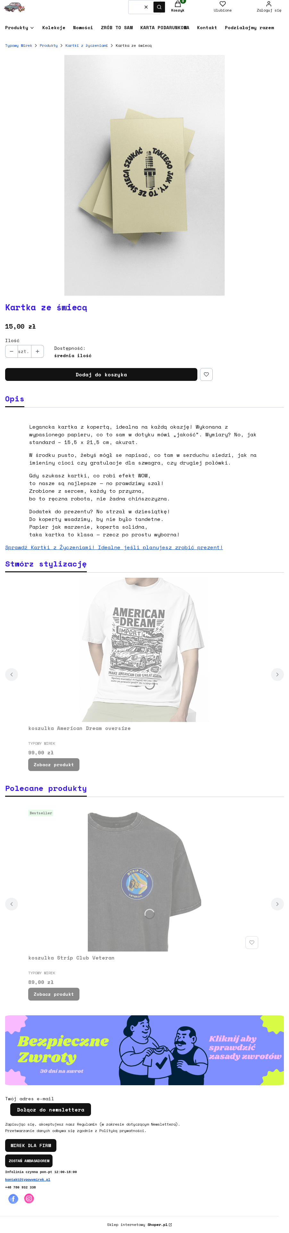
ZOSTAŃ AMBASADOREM (29, 1160)
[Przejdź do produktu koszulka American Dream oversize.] (144, 650)
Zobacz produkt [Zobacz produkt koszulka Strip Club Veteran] (54, 994)
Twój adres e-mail (29, 1098)
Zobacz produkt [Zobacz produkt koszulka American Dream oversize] (54, 764)
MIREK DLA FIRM (31, 1145)
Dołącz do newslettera (50, 1109)
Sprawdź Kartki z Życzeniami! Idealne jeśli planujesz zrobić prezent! (114, 547)
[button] (159, 7)
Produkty (49, 45)
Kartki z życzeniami (86, 45)
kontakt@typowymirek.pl (27, 1180)
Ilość (12, 340)
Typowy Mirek (18, 45)
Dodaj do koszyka (101, 374)
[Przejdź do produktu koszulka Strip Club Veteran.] (144, 879)
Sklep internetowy (137, 1224)
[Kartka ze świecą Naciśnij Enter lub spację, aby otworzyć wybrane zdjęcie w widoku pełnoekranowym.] (144, 175)
